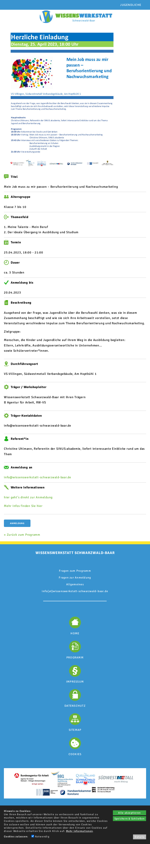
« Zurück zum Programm (22, 535)
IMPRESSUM (75, 681)
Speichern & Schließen (129, 818)
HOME (75, 633)
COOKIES (75, 754)
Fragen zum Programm (75, 570)
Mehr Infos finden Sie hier (23, 506)
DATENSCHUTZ (75, 705)
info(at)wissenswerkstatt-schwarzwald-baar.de (75, 591)
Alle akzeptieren (129, 812)
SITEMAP (75, 730)
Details (140, 837)
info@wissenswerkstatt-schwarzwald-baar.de (37, 477)
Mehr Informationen (79, 831)
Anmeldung (17, 523)
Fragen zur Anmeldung (75, 577)
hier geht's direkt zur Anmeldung (28, 497)
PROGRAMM (75, 657)
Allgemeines (75, 584)
